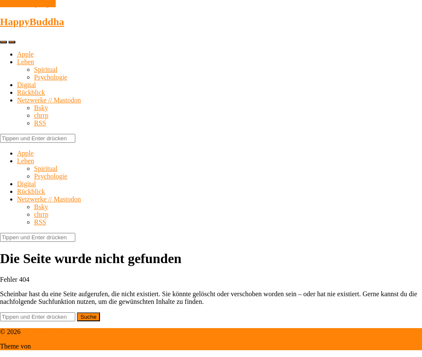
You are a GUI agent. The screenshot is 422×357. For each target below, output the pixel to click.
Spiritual (45, 69)
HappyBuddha (32, 21)
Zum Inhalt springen (28, 3)
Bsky (41, 107)
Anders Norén (51, 346)
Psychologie (50, 77)
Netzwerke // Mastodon (49, 100)
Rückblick (31, 92)
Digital (26, 84)
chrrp (41, 115)
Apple (25, 54)
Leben (25, 61)
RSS (40, 123)
